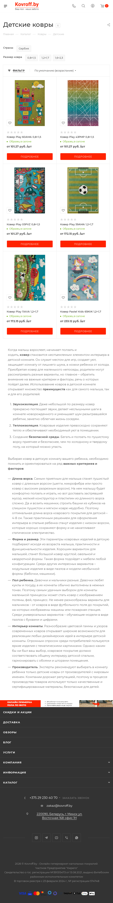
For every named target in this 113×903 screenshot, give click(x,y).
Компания (12, 762)
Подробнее (30, 156)
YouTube (56, 837)
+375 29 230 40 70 (44, 797)
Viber (66, 837)
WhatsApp (76, 837)
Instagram (36, 837)
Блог (7, 742)
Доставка (11, 722)
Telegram (46, 837)
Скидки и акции (17, 712)
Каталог (10, 782)
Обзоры (10, 732)
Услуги (9, 752)
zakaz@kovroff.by (59, 806)
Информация (14, 772)
